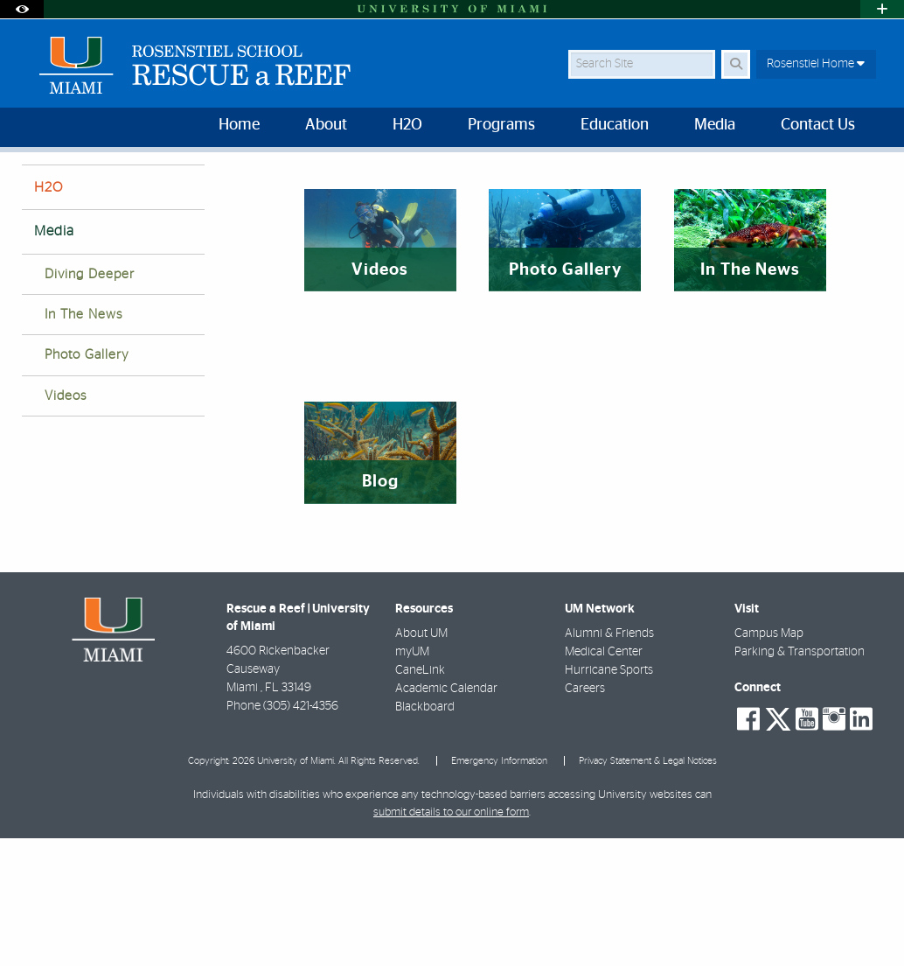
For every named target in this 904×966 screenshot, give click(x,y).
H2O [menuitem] (407, 125)
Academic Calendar (446, 816)
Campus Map (768, 761)
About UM (421, 761)
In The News (83, 442)
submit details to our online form (451, 940)
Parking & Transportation (799, 780)
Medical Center (604, 780)
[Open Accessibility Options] (22, 9)
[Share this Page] (871, 178)
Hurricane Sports (609, 798)
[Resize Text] (834, 177)
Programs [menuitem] (501, 125)
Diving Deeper (90, 402)
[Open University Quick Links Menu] (882, 9)
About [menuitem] (326, 125)
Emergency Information (499, 888)
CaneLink (420, 798)
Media (92, 188)
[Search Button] (735, 64)
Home (37, 187)
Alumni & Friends (609, 761)
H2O (48, 315)
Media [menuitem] (714, 125)
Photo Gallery (87, 482)
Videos (66, 523)
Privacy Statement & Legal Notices (648, 888)
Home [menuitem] (239, 125)
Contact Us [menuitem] (818, 125)
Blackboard (425, 835)
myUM (412, 780)
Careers (585, 816)
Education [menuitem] (615, 125)
